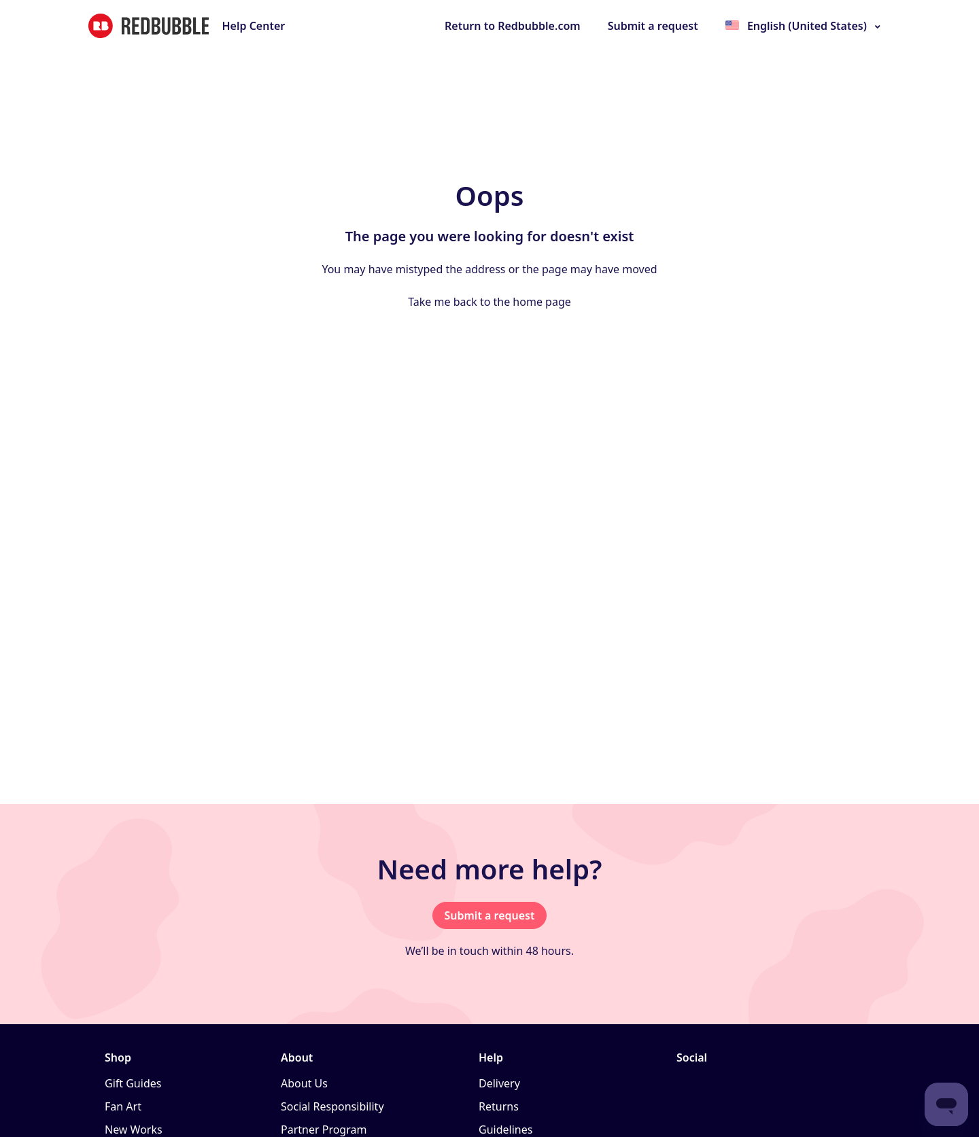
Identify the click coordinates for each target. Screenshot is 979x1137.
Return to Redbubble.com (513, 25)
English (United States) (807, 25)
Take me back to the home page (489, 301)
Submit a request (653, 25)
